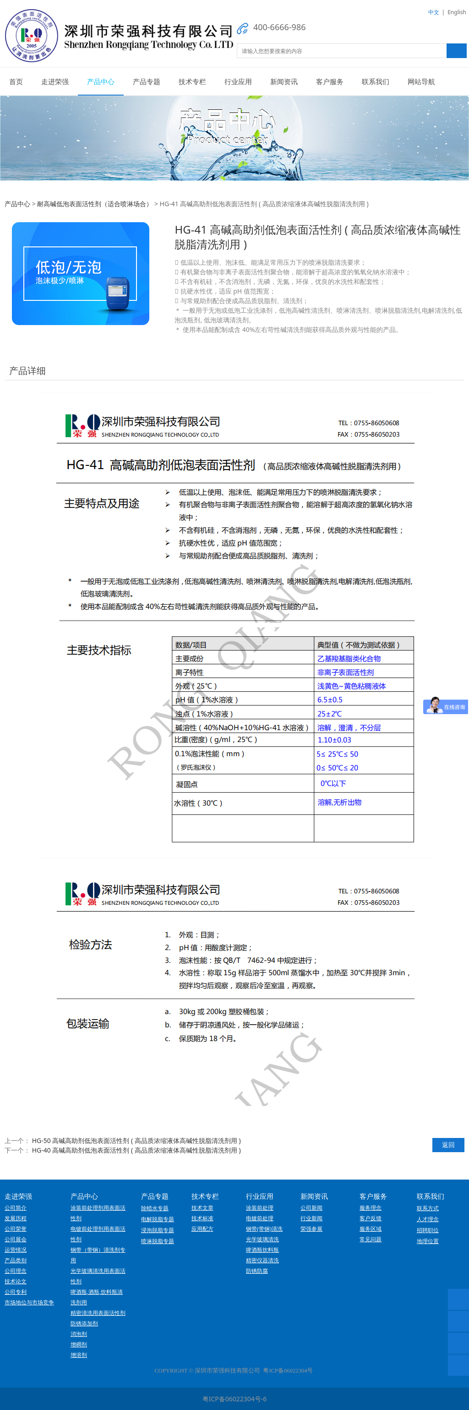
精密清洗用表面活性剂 (98, 1313)
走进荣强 (55, 81)
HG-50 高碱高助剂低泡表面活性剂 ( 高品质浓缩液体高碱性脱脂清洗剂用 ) (136, 1140)
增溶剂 (79, 1355)
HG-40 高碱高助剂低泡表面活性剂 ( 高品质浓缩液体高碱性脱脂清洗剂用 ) (136, 1150)
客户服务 (330, 81)
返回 (448, 1144)
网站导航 (421, 81)
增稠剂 (79, 1344)
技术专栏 (192, 81)
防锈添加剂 (84, 1323)
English (456, 12)
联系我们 (375, 81)
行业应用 (238, 81)
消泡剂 (79, 1334)
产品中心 (101, 81)
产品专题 (146, 81)
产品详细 (27, 370)
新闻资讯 (284, 81)
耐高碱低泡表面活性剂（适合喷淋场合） (95, 203)
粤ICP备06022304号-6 (234, 1398)
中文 (433, 12)
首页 (16, 81)
